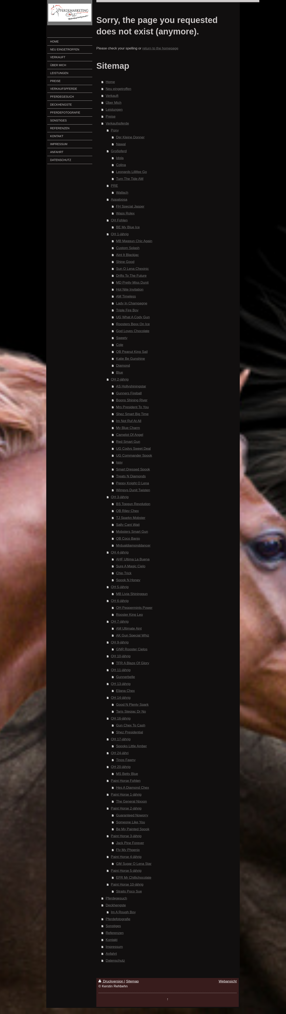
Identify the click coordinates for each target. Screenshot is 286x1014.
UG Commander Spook (134, 455)
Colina (121, 165)
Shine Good (125, 262)
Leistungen (114, 110)
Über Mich (113, 103)
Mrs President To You (132, 407)
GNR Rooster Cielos (131, 649)
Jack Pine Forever (130, 843)
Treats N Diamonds (131, 476)
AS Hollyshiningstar (131, 386)
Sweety (122, 338)
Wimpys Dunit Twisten (133, 490)
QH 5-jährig (120, 587)
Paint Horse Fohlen (126, 781)
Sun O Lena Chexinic (132, 269)
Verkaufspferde (117, 123)
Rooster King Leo (129, 615)
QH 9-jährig (120, 642)
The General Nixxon (131, 801)
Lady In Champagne (131, 303)
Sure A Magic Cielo (130, 566)
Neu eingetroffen (118, 89)
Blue (119, 372)
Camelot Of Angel (129, 435)
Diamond (123, 366)
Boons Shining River (131, 400)
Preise (111, 116)
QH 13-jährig (120, 684)
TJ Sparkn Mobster (130, 518)
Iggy (119, 462)
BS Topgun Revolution (133, 504)
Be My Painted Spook (132, 829)
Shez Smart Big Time (132, 414)
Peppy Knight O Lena (132, 483)
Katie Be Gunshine (130, 359)
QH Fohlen (119, 220)
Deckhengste (116, 905)
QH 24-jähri (120, 753)
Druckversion (111, 981)
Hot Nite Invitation (129, 289)
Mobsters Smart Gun (132, 532)
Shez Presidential (129, 732)
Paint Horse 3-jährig (126, 836)
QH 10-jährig (120, 656)
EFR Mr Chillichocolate (133, 877)
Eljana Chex (125, 691)
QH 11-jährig (120, 670)
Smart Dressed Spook (133, 469)
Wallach (122, 193)
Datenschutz (115, 961)
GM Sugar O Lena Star (134, 864)
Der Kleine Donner (130, 137)
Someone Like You (130, 822)
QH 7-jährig (120, 621)
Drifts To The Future (131, 276)
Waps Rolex (125, 213)
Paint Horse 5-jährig (126, 871)
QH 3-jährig (120, 497)
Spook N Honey (128, 580)
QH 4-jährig (120, 552)
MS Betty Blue (127, 774)
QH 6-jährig (120, 601)
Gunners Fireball (129, 393)
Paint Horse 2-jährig (126, 808)
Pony (115, 130)
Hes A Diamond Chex (132, 788)
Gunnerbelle (125, 677)
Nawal (121, 144)
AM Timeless (126, 296)
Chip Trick (124, 573)
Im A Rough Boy (123, 912)
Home (110, 82)
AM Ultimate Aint (129, 628)
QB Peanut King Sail (132, 352)
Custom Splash (128, 248)
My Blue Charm (128, 428)
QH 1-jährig (120, 234)
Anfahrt (111, 954)
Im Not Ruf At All (128, 421)
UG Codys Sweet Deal (133, 449)
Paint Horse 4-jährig (126, 857)
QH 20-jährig (120, 767)
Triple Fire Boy (127, 310)
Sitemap (132, 981)
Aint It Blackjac (127, 255)
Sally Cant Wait (128, 525)
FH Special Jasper (130, 206)
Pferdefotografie (118, 919)
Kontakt (112, 940)
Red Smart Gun (128, 442)
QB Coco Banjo (128, 538)
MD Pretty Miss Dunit (132, 282)
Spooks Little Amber (131, 746)
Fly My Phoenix (128, 850)
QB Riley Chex (127, 511)
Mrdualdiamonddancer (133, 545)
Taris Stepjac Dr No (131, 711)
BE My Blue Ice (128, 227)
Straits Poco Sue (129, 891)
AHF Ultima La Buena (133, 559)
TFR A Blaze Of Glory (132, 663)
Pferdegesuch (116, 898)
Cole (119, 345)
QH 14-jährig (120, 698)
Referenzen (115, 933)
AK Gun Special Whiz (132, 635)
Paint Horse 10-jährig (127, 884)
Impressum (114, 947)
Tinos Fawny (126, 760)
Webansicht (228, 981)
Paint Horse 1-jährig (126, 794)
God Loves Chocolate (133, 331)
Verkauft (112, 96)
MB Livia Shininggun (132, 594)
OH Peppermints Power (134, 608)
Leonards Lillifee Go (131, 172)
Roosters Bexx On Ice (133, 324)
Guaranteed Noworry (132, 815)
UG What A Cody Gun (133, 317)
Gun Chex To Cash (130, 725)
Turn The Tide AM (129, 179)
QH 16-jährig (120, 718)
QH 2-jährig (120, 379)
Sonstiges (113, 926)
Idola (120, 158)
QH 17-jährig (120, 739)
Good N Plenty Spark (132, 705)
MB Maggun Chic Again (134, 241)
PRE (114, 186)
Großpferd (118, 151)
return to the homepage (160, 48)
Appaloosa (119, 199)
